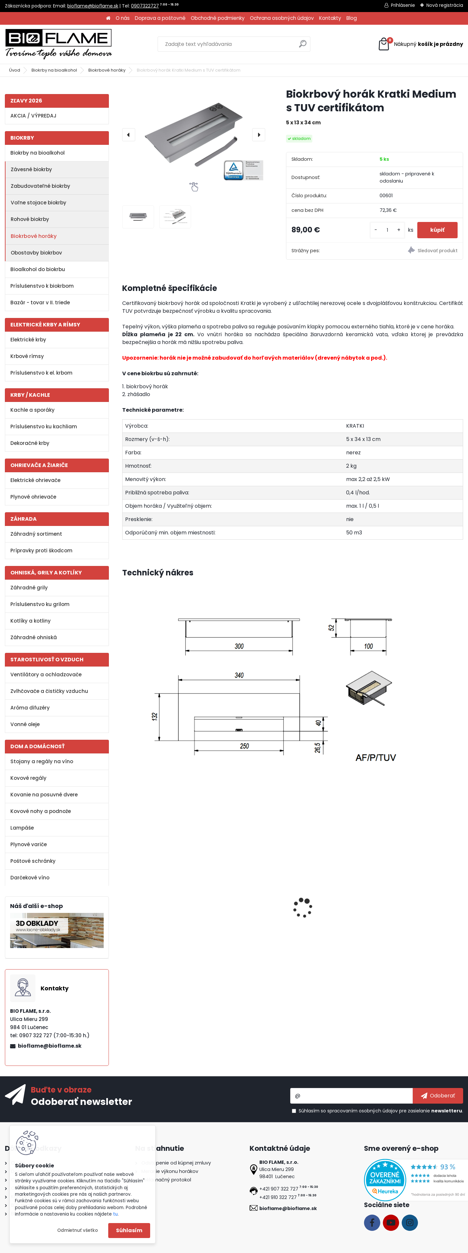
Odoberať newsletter (81, 1101)
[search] (302, 46)
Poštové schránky (33, 861)
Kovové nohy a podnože (40, 811)
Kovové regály (28, 778)
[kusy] (387, 230)
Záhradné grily (29, 587)
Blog (351, 18)
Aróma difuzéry (30, 707)
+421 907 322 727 (278, 1189)
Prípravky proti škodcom (41, 550)
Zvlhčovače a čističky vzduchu (49, 691)
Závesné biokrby (31, 169)
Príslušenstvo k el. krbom (41, 372)
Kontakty (330, 18)
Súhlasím (129, 1230)
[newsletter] (438, 1095)
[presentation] (128, 134)
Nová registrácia (444, 5)
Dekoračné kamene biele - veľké (330, 918)
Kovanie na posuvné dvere (44, 794)
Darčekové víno (29, 877)
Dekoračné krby (29, 443)
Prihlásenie (403, 5)
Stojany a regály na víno (41, 761)
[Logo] (58, 44)
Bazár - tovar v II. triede (40, 302)
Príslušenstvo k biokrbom (42, 285)
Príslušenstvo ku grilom (40, 604)
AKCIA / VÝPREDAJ (33, 115)
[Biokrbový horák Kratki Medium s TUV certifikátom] (193, 134)
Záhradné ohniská (33, 637)
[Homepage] (108, 18)
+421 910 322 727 (278, 1197)
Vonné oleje (25, 724)
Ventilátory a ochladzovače (46, 674)
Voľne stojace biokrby (38, 202)
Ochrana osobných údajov (282, 18)
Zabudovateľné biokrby (40, 186)
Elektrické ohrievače (35, 480)
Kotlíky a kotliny (30, 620)
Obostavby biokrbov (36, 252)
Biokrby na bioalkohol (54, 70)
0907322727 (145, 6)
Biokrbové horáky (106, 70)
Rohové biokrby (30, 219)
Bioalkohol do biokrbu (37, 269)
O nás (123, 18)
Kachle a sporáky (32, 409)
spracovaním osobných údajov (362, 1111)
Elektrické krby (28, 339)
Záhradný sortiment (36, 533)
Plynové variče (28, 844)
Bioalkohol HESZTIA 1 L (239, 915)
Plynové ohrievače (33, 496)
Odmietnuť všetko (77, 1230)
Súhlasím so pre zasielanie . (381, 1111)
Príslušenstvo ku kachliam (43, 426)
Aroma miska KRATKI (152, 915)
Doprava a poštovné (160, 18)
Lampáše (22, 827)
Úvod (14, 70)
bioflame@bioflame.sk (92, 6)
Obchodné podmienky (218, 18)
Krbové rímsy (27, 356)
